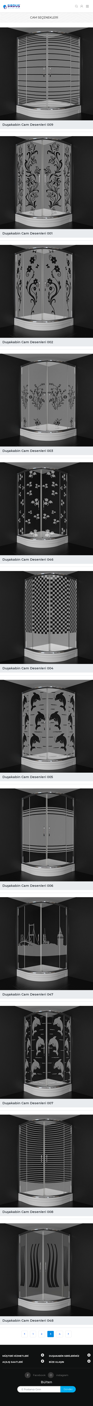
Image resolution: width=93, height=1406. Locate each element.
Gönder (68, 1389)
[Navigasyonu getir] (87, 6)
